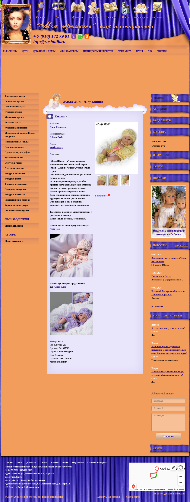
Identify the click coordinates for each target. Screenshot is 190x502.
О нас (20, 462)
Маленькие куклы (14, 117)
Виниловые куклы (14, 101)
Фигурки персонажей (16, 184)
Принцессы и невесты (98, 51)
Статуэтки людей (13, 163)
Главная (9, 462)
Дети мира (124, 51)
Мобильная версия (108, 496)
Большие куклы (13, 122)
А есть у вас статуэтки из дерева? (168, 328)
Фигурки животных (15, 173)
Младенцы (10, 51)
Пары (139, 51)
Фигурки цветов (13, 178)
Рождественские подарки (17, 200)
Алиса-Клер (60, 287)
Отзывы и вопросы (97, 462)
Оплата (43, 462)
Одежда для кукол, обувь (17, 152)
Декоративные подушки (17, 210)
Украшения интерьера (16, 205)
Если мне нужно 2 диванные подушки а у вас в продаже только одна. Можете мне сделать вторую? (169, 350)
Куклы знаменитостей (16, 127)
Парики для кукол (14, 147)
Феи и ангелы (69, 51)
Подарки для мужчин (16, 189)
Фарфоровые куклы (15, 96)
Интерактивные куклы (17, 141)
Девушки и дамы (44, 51)
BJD (150, 51)
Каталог (60, 116)
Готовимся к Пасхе (161, 276)
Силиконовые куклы (15, 106)
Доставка (31, 462)
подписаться (181, 245)
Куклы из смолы (13, 112)
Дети (25, 51)
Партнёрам (78, 462)
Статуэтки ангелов (14, 168)
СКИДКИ (162, 51)
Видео (65, 462)
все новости (157, 306)
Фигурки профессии (15, 194)
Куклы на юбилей (14, 157)
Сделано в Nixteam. (173, 493)
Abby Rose (55, 229)
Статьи (55, 462)
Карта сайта (132, 496)
